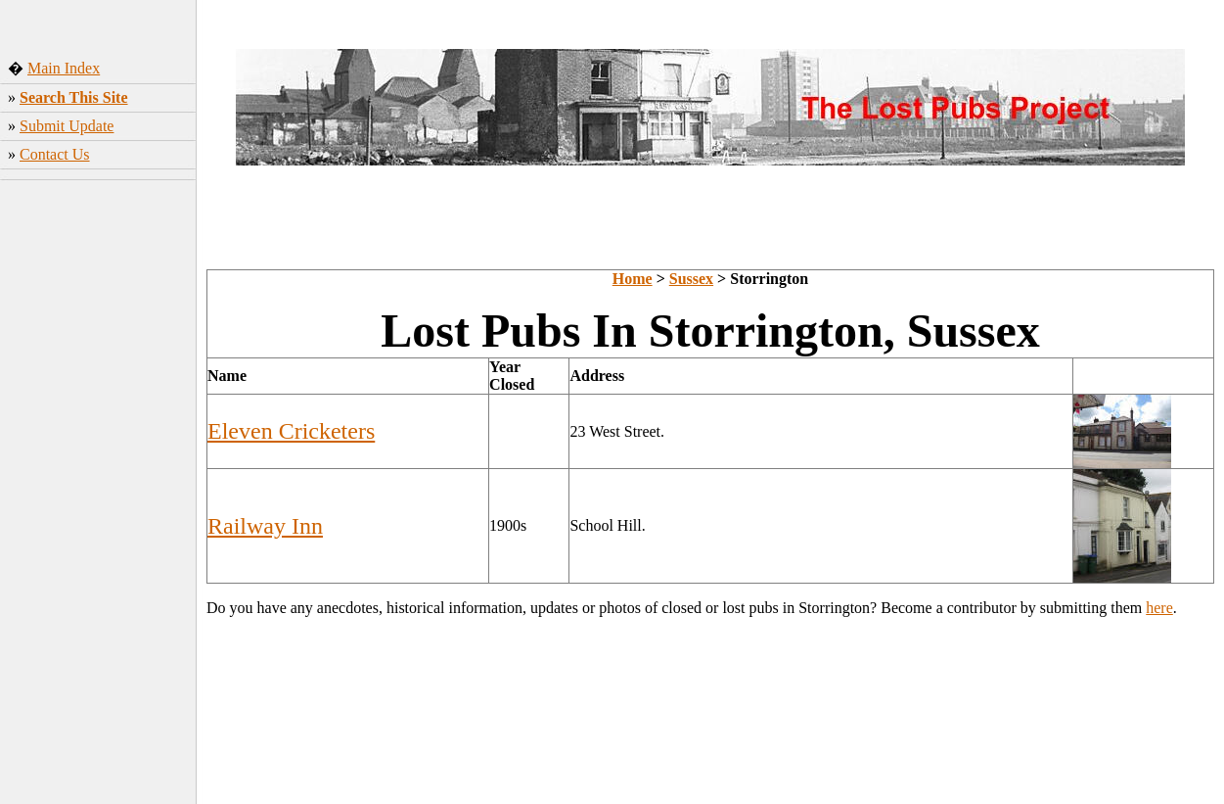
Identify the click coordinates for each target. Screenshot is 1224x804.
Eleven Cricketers (291, 431)
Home (632, 278)
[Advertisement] (98, 494)
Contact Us (55, 154)
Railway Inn (265, 526)
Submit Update (66, 126)
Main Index (63, 68)
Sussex (691, 278)
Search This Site (74, 97)
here (1159, 607)
